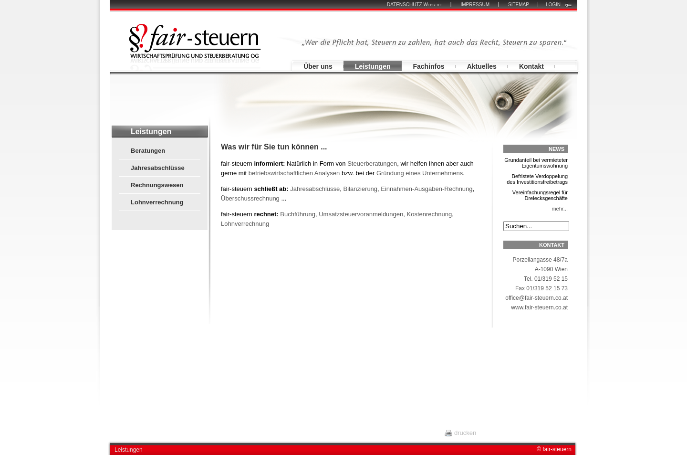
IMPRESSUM (474, 4)
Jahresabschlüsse (158, 167)
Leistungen (373, 66)
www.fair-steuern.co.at (539, 307)
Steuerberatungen (372, 163)
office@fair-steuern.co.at (536, 298)
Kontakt (531, 66)
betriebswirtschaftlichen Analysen (294, 173)
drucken (465, 432)
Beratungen (148, 150)
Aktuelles (482, 66)
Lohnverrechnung (157, 202)
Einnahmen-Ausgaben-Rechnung (426, 188)
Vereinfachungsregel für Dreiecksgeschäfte (535, 198)
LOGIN (553, 4)
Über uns (318, 66)
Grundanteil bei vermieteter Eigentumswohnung (535, 165)
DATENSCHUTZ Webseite (414, 4)
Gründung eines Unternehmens (419, 173)
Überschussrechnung (251, 198)
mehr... (560, 209)
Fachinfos (429, 66)
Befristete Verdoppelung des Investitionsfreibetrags (535, 181)
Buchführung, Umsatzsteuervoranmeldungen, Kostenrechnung (366, 214)
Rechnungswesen (157, 185)
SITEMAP (518, 4)
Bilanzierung (361, 188)
